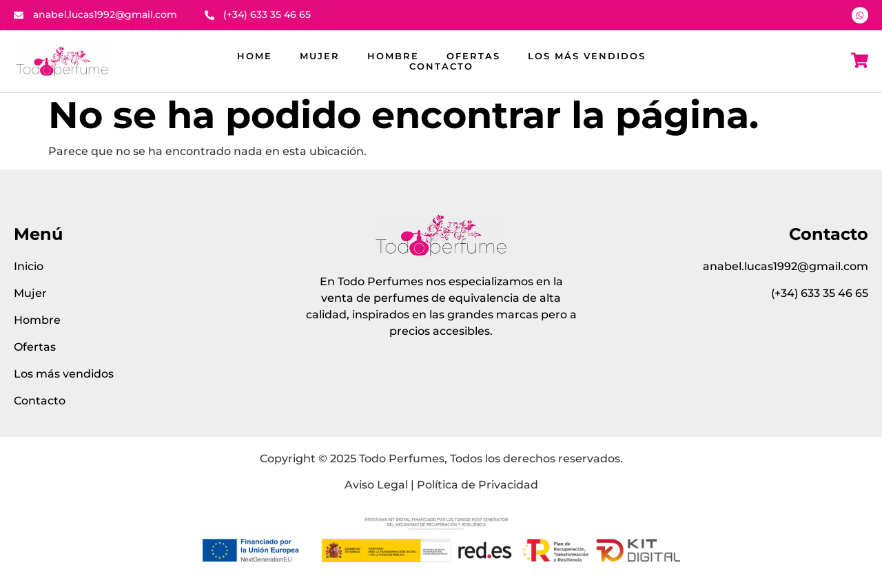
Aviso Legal (376, 484)
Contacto (441, 66)
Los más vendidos (587, 56)
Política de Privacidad (477, 484)
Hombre (393, 56)
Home (254, 56)
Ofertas (473, 56)
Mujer (320, 56)
